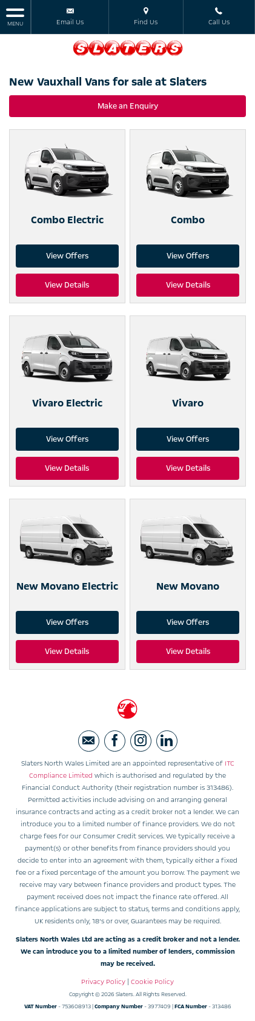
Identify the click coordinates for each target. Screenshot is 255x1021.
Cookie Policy (152, 981)
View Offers (67, 256)
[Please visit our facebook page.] (114, 741)
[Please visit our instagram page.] (140, 741)
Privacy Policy (103, 981)
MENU (15, 16)
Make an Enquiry (128, 106)
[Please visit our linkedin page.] (166, 741)
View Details (67, 285)
